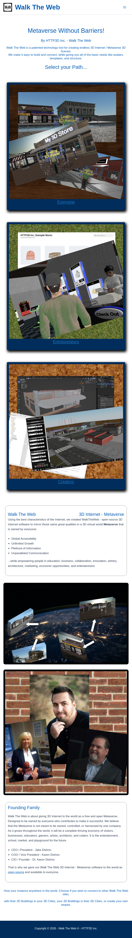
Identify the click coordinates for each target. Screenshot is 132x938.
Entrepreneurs (66, 341)
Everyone (66, 201)
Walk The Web (37, 7)
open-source (16, 872)
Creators (66, 481)
